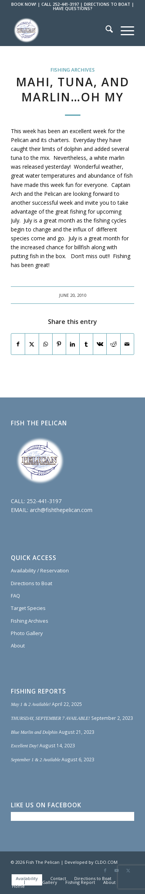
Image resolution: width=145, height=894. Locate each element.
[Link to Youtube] (117, 870)
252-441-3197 (44, 501)
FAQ (15, 595)
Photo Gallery (27, 633)
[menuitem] (105, 30)
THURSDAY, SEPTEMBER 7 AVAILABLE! (50, 718)
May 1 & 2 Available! (31, 704)
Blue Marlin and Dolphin (34, 732)
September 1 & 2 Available (35, 759)
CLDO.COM (106, 862)
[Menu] (123, 30)
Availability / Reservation (40, 570)
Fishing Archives (72, 70)
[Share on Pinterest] (59, 344)
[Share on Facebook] (18, 344)
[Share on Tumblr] (86, 344)
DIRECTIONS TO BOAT (107, 4)
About (18, 645)
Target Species (28, 608)
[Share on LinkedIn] (72, 344)
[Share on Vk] (99, 344)
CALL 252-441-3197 (60, 4)
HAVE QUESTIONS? (72, 8)
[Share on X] (31, 344)
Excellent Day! (24, 745)
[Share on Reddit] (113, 344)
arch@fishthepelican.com (61, 510)
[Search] (105, 30)
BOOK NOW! (23, 4)
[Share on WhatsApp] (45, 344)
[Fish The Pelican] (60, 30)
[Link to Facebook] (105, 870)
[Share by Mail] (127, 344)
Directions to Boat (31, 583)
